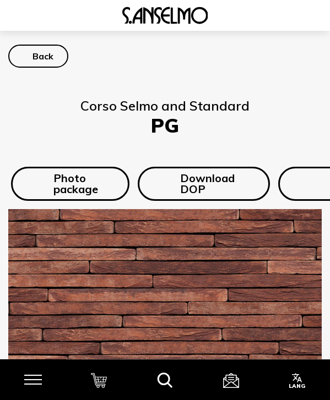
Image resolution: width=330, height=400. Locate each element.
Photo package (67, 187)
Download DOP (199, 187)
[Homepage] (165, 19)
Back (43, 59)
